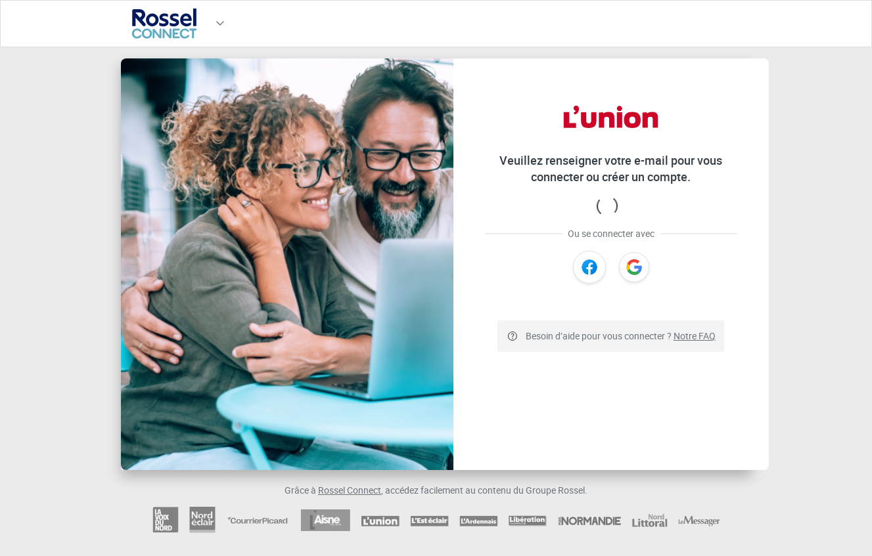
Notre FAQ (695, 336)
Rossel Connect (349, 490)
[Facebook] (589, 267)
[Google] (634, 267)
